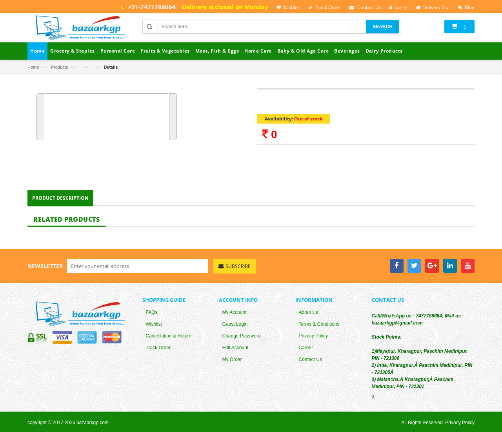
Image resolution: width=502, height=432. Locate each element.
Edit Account (235, 348)
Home (33, 67)
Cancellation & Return (169, 336)
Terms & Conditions (319, 325)
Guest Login (235, 325)
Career (306, 348)
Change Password (241, 336)
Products (59, 67)
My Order (232, 360)
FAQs (152, 313)
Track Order (158, 348)
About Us (308, 313)
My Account (234, 313)
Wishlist (154, 325)
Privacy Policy (313, 336)
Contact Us (310, 360)
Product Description (60, 198)
